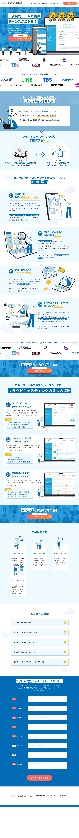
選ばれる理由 (34, 3)
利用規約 (64, 795)
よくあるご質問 (51, 3)
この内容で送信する (39, 777)
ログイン (59, 3)
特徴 (39, 3)
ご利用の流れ (44, 3)
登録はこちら (70, 3)
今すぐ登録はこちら (20, 38)
